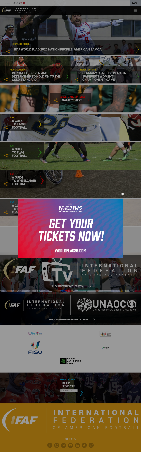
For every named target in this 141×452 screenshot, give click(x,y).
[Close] (123, 194)
